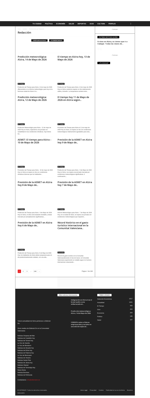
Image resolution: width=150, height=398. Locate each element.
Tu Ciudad (36, 24)
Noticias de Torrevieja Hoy (26, 367)
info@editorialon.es (33, 380)
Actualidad (100, 302)
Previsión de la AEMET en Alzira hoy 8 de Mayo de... (35, 184)
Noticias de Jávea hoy (25, 363)
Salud (71, 24)
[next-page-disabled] (101, 49)
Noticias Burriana (23, 372)
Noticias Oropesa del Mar (26, 336)
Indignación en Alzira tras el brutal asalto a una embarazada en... (81, 302)
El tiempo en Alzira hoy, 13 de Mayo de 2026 (74, 58)
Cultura (101, 24)
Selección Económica (104, 299)
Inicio (19, 29)
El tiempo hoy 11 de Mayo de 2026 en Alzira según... (73, 99)
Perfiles (112, 24)
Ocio (92, 24)
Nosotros (130, 390)
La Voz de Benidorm (24, 345)
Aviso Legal (84, 390)
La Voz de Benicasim (25, 355)
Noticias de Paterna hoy (26, 353)
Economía (60, 24)
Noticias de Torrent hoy (25, 340)
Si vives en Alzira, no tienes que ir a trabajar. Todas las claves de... (112, 42)
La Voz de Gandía (24, 343)
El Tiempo (21, 84)
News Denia (22, 370)
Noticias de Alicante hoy (26, 348)
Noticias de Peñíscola (25, 375)
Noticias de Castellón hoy (26, 338)
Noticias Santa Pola (24, 360)
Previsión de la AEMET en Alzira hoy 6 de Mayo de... (35, 224)
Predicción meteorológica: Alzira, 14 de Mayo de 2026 (32, 58)
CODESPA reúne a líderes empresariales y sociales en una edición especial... (81, 324)
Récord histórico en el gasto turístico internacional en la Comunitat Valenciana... (73, 225)
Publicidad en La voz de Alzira (115, 390)
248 (35, 271)
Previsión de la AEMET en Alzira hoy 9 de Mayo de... (75, 141)
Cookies (101, 390)
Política (49, 24)
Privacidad (93, 390)
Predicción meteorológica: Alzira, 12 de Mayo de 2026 (32, 99)
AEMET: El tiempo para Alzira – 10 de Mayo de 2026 (34, 141)
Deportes (82, 24)
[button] (131, 23)
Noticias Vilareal (23, 365)
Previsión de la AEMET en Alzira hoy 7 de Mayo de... (75, 184)
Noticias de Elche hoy (25, 350)
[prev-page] (98, 49)
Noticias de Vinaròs (24, 358)
